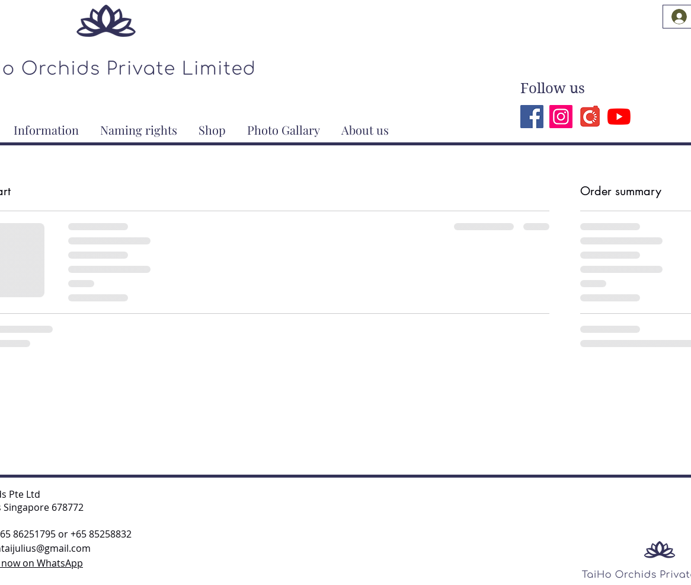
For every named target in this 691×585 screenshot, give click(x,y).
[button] (46, 124)
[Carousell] (590, 116)
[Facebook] (531, 116)
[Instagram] (560, 116)
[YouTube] (619, 116)
